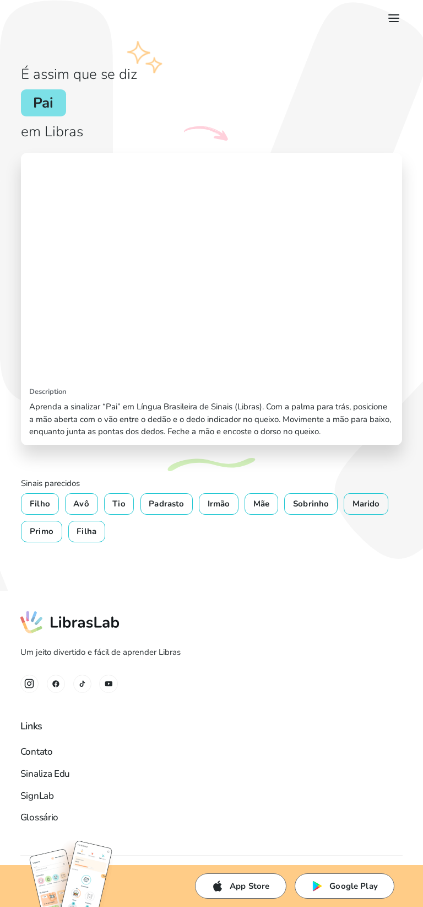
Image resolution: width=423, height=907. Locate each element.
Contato (36, 751)
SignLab (37, 795)
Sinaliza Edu (45, 773)
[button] (392, 18)
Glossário (39, 817)
